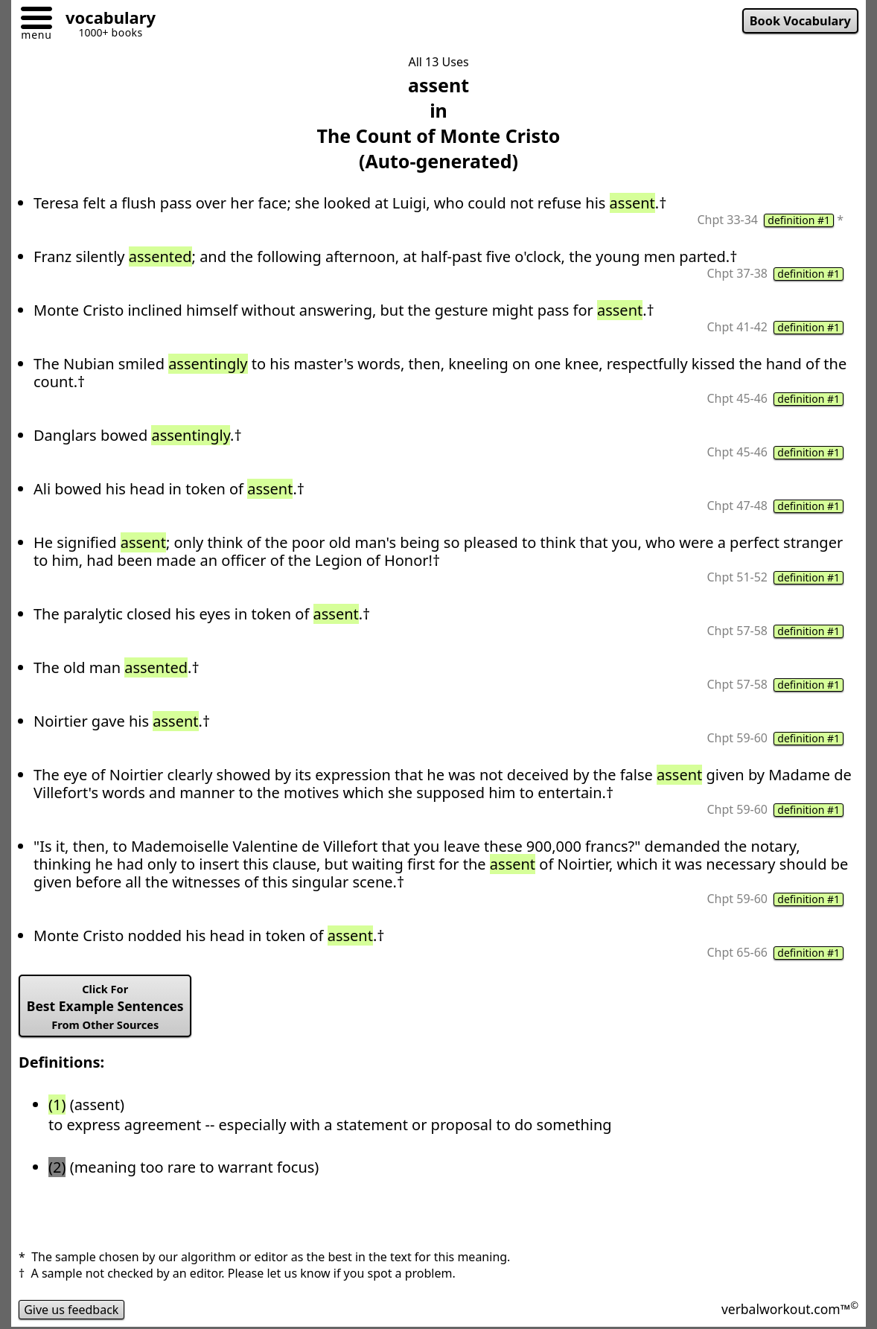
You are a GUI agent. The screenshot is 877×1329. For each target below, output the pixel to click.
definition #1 (799, 220)
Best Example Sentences (105, 1006)
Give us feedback (71, 1309)
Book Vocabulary (800, 21)
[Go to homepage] (105, 19)
